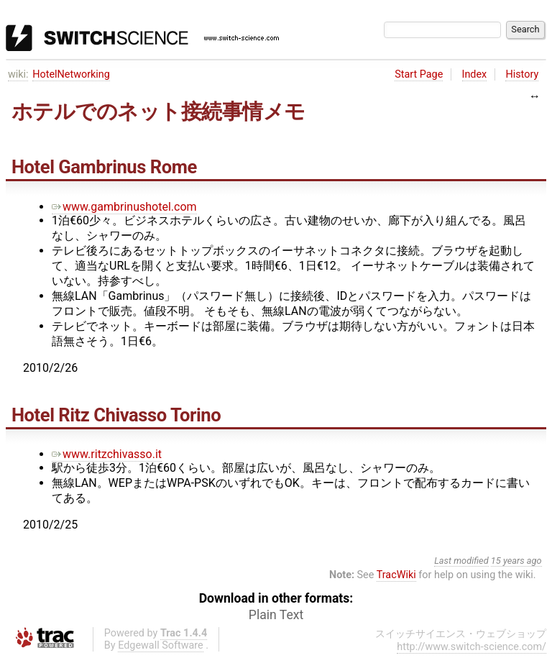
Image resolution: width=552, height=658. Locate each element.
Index (474, 74)
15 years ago (516, 560)
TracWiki (396, 575)
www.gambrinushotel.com (124, 207)
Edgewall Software (160, 645)
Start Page (419, 74)
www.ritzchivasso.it (107, 454)
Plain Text (276, 615)
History (521, 74)
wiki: (18, 74)
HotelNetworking (71, 74)
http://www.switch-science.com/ (471, 647)
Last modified (461, 560)
